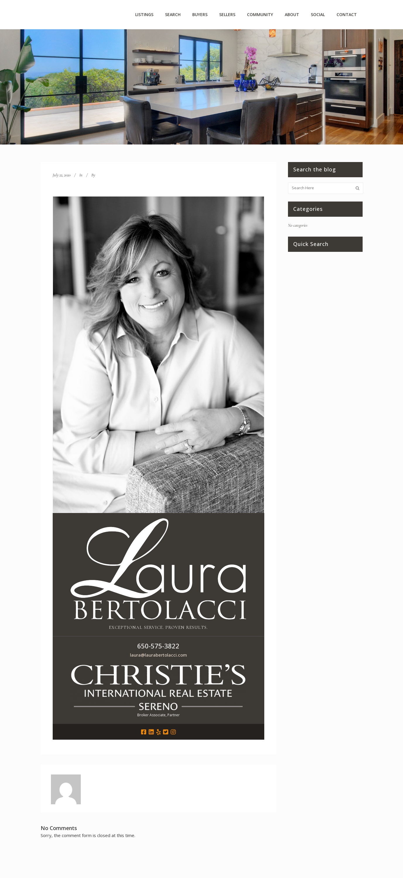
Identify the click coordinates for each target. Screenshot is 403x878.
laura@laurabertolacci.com (158, 655)
